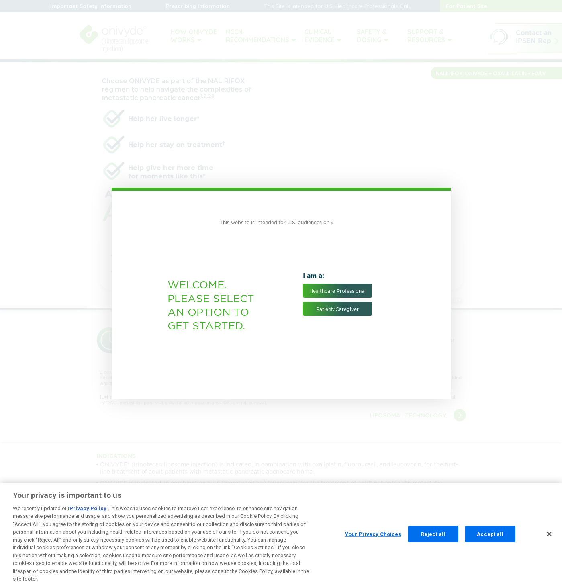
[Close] (549, 539)
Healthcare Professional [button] (337, 291)
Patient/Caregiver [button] (337, 309)
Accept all (490, 540)
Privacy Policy (87, 514)
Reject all (433, 540)
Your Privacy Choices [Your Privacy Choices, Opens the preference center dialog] (373, 540)
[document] (281, 294)
